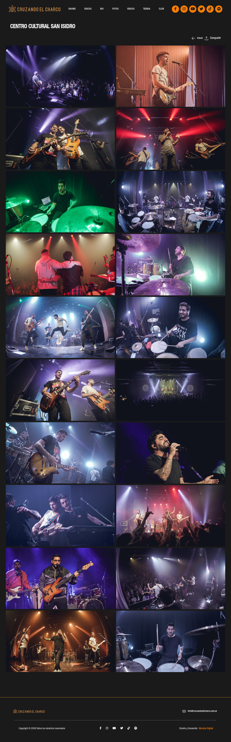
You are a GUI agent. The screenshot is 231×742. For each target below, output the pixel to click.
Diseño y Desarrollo (188, 728)
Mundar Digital (206, 728)
